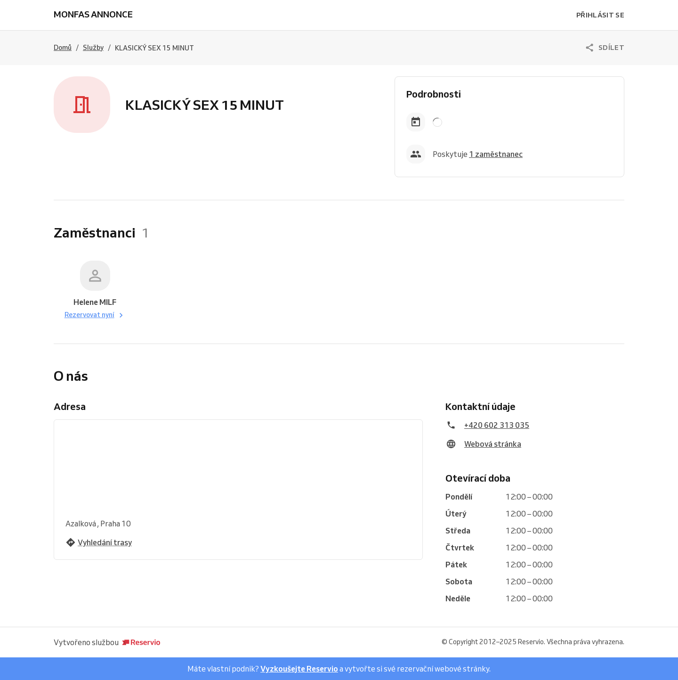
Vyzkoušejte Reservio (299, 668)
